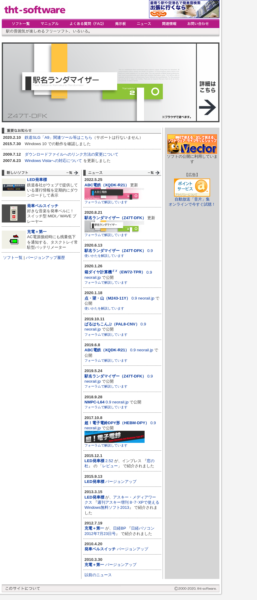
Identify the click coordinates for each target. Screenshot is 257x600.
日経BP (119, 528)
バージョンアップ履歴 (45, 257)
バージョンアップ (120, 481)
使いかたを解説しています (104, 255)
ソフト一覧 (13, 257)
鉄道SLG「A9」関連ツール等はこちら (58, 137)
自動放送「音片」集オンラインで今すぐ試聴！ (192, 202)
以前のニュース (98, 575)
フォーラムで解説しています (105, 202)
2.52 (109, 461)
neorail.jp (92, 277)
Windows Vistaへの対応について (53, 160)
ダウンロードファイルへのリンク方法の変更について (71, 154)
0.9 (118, 250)
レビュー (110, 466)
